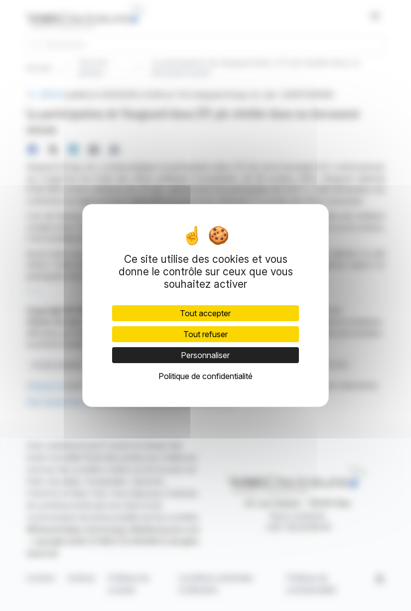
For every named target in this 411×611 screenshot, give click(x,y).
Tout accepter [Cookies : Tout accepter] (205, 313)
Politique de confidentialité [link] (205, 376)
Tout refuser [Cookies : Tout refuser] (205, 334)
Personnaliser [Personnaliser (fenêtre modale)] (205, 355)
